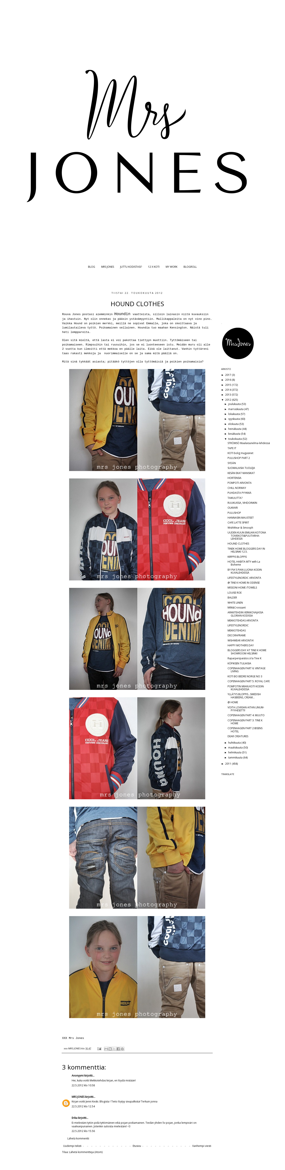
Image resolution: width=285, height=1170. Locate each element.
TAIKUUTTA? (235, 498)
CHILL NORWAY (237, 488)
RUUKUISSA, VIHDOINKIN (242, 503)
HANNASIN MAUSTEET (241, 517)
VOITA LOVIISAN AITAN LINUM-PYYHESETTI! (246, 709)
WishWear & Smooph (240, 527)
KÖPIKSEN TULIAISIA (239, 663)
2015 (228, 385)
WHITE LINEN (235, 602)
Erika (74, 1118)
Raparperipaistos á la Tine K (244, 658)
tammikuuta (235, 757)
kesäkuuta (234, 434)
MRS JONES (107, 267)
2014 (228, 390)
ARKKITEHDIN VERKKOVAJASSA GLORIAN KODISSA (245, 614)
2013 (228, 394)
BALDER (232, 597)
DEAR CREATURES (238, 736)
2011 (228, 763)
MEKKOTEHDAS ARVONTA (243, 620)
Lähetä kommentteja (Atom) (86, 1152)
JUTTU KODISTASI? (131, 267)
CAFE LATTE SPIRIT (238, 522)
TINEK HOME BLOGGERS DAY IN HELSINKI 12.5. (246, 550)
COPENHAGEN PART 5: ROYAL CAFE (249, 681)
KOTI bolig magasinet (240, 453)
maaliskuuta (235, 747)
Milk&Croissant (237, 607)
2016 (228, 380)
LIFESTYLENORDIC (238, 625)
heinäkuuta (235, 429)
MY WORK (171, 267)
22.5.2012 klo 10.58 (83, 1085)
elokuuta (233, 424)
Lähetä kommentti (78, 1138)
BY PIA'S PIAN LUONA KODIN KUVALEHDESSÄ (245, 571)
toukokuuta (235, 439)
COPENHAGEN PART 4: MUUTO (246, 715)
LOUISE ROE (235, 592)
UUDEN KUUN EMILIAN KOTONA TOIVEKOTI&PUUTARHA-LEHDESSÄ (247, 535)
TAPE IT (232, 448)
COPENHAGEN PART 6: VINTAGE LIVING (246, 669)
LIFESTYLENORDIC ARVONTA (244, 578)
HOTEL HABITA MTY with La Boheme (244, 563)
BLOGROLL (190, 267)
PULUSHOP (234, 513)
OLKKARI (233, 507)
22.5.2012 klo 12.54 (83, 1106)
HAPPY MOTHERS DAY (241, 645)
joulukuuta (234, 404)
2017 (228, 375)
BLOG (91, 267)
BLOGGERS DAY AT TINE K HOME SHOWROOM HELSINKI (247, 651)
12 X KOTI (154, 267)
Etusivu (137, 1146)
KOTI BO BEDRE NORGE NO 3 (245, 676)
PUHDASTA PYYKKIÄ (239, 493)
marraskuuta (236, 409)
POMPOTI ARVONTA (240, 483)
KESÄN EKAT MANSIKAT (241, 473)
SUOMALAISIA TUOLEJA (241, 468)
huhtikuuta (234, 742)
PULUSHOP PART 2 (239, 458)
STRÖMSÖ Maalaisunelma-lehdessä (249, 443)
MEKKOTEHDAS (237, 630)
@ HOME (233, 702)
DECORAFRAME (237, 635)
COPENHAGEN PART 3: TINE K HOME (245, 722)
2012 (228, 400)
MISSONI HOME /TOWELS (242, 587)
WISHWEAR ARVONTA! (241, 640)
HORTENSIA (234, 478)
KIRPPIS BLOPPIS (237, 557)
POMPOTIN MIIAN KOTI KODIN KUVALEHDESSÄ (246, 688)
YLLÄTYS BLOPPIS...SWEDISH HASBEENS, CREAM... (244, 695)
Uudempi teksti (72, 1146)
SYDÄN (232, 463)
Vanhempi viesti (201, 1146)
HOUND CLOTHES (238, 543)
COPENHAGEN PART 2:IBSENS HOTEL (245, 729)
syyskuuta (234, 419)
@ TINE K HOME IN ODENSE (244, 582)
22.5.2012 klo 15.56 (83, 1131)
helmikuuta (235, 752)
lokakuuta (234, 414)
